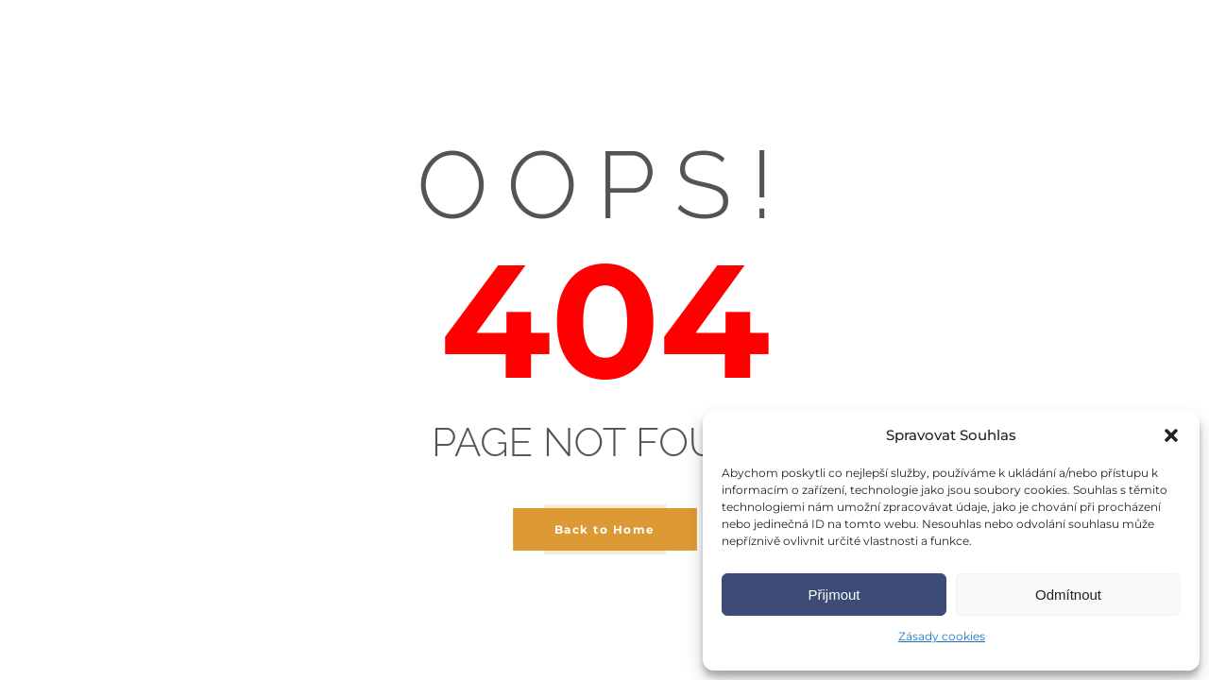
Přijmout (834, 594)
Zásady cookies (941, 636)
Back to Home (605, 529)
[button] (1171, 435)
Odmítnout (1068, 594)
